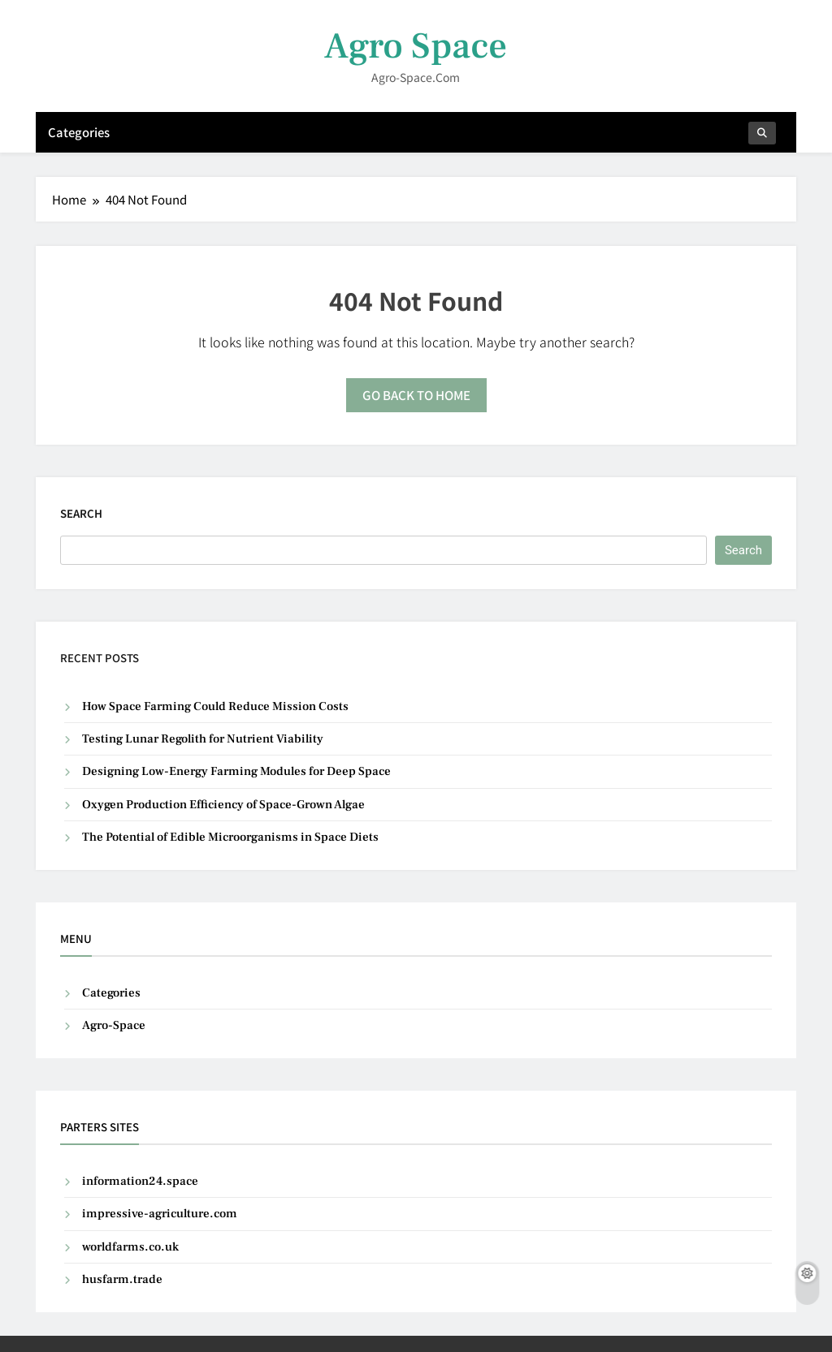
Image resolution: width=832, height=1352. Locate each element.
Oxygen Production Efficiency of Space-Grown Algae (223, 804)
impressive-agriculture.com (159, 1213)
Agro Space (415, 46)
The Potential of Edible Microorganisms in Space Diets (230, 837)
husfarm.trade (122, 1279)
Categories (79, 131)
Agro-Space (113, 1025)
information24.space (140, 1181)
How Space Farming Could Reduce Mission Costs (215, 706)
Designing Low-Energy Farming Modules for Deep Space (236, 771)
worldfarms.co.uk (130, 1247)
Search (81, 513)
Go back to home (416, 394)
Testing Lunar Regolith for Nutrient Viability (202, 739)
